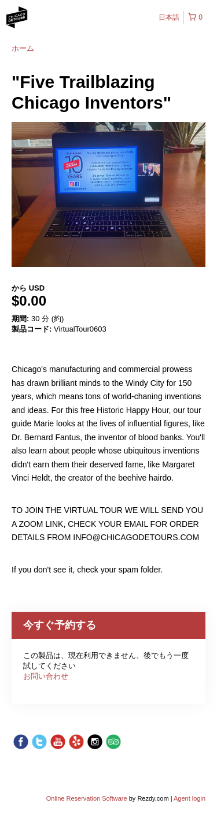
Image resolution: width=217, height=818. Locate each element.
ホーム (23, 48)
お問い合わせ (45, 676)
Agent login (189, 798)
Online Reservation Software (86, 798)
